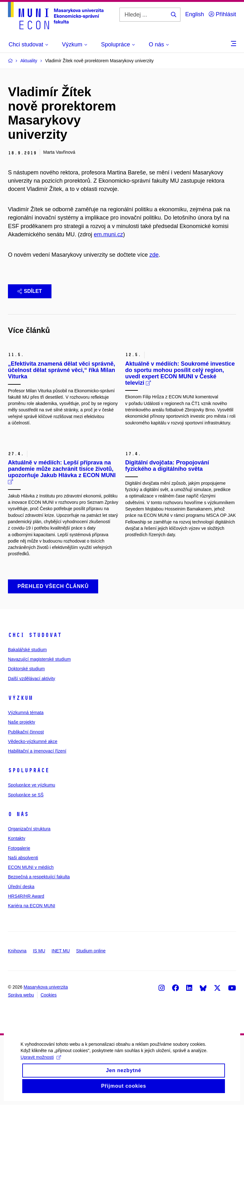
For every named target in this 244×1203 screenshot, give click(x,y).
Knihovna (17, 1048)
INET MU (60, 1048)
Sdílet (29, 291)
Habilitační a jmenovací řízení (37, 849)
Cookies (49, 1093)
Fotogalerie (19, 946)
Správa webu (21, 1093)
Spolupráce (28, 868)
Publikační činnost (26, 830)
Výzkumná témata (26, 810)
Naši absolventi (23, 955)
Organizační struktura (29, 926)
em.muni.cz (108, 234)
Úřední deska (21, 984)
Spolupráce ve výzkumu (31, 883)
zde (154, 255)
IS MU (39, 1048)
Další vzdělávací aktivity (31, 776)
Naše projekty (21, 820)
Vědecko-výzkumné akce (33, 839)
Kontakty (16, 936)
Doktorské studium (26, 766)
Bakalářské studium (27, 747)
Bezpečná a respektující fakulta (39, 975)
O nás (18, 912)
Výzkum (20, 796)
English (194, 14)
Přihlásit (222, 14)
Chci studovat (35, 733)
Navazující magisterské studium (39, 757)
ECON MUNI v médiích (31, 965)
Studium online (91, 1048)
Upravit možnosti (39, 1164)
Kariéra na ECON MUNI (31, 1004)
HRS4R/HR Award (26, 994)
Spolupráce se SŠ (26, 892)
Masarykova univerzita (46, 1085)
